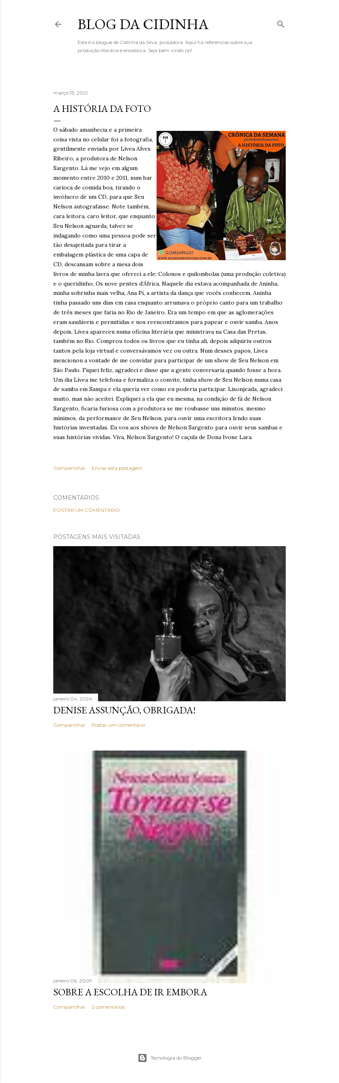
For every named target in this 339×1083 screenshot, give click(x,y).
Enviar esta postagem (117, 468)
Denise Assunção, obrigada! (124, 710)
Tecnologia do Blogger (170, 1058)
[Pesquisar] (281, 22)
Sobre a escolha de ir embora (130, 992)
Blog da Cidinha (143, 24)
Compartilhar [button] (69, 468)
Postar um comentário (86, 510)
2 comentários (108, 1007)
